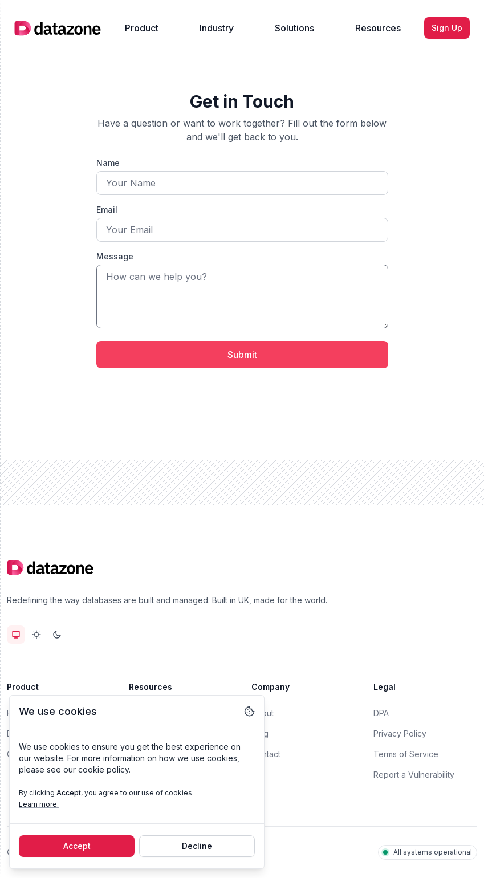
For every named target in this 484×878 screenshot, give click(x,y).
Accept (77, 846)
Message (114, 256)
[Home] (57, 28)
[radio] (16, 634)
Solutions (294, 28)
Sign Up (447, 27)
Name (108, 163)
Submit (242, 354)
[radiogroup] (36, 634)
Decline (197, 846)
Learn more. (39, 804)
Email (106, 209)
